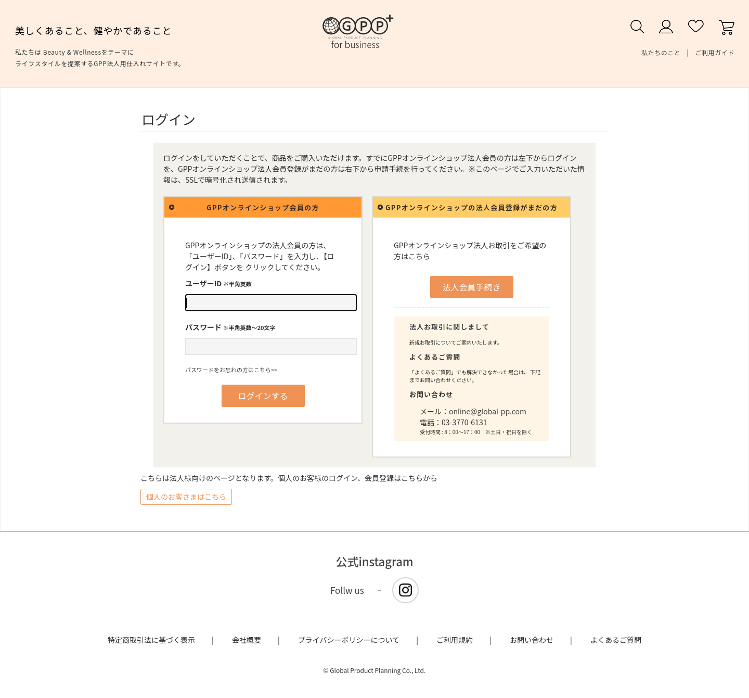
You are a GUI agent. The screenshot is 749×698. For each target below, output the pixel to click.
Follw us (347, 590)
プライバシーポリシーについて (348, 639)
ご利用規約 (454, 639)
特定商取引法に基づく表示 (151, 639)
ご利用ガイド (714, 52)
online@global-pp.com (487, 411)
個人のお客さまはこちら (186, 496)
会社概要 (246, 639)
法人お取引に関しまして (449, 327)
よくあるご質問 (434, 357)
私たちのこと (661, 52)
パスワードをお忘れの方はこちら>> (231, 369)
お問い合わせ (531, 639)
